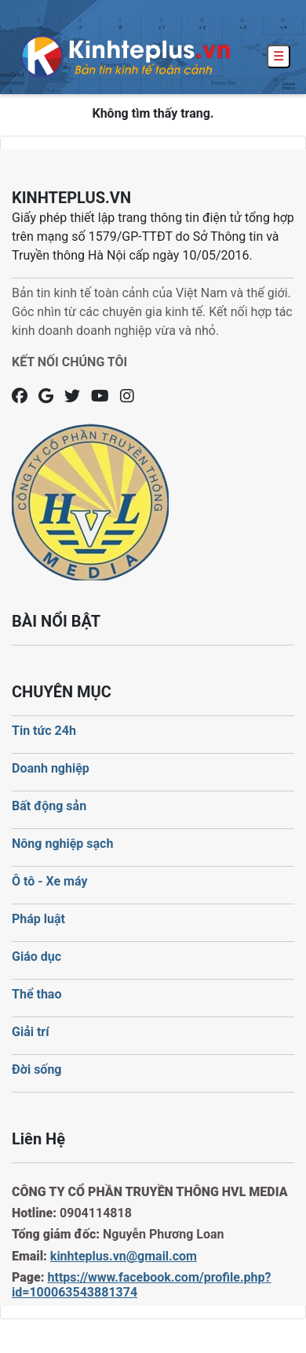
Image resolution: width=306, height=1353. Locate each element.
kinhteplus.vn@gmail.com (123, 1256)
